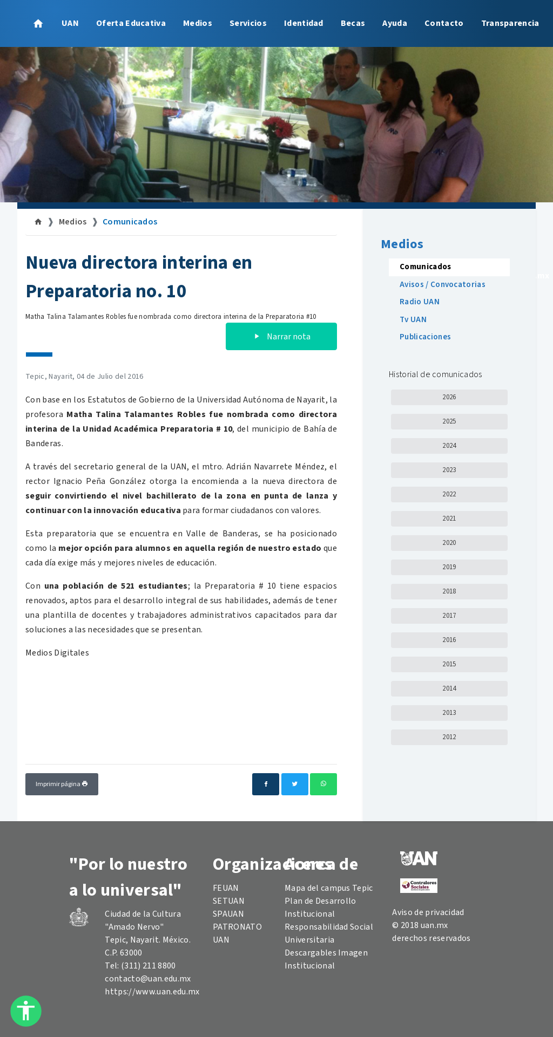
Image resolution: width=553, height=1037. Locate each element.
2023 (449, 470)
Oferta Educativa (131, 23)
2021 (449, 518)
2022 (449, 494)
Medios (197, 23)
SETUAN (229, 901)
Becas (353, 23)
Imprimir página (62, 784)
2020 (449, 543)
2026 (449, 397)
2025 (449, 421)
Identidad (303, 23)
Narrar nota (281, 337)
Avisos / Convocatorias (442, 284)
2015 (449, 664)
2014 (449, 688)
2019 (449, 567)
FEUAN (226, 888)
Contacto (444, 23)
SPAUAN (228, 914)
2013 (449, 713)
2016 (449, 640)
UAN (70, 23)
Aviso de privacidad (428, 912)
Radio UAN (420, 302)
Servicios (248, 23)
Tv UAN (413, 319)
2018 (449, 591)
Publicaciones (425, 337)
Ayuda (394, 23)
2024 (449, 446)
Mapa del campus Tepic (329, 888)
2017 (449, 615)
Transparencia (510, 23)
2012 (449, 737)
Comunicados (130, 222)
